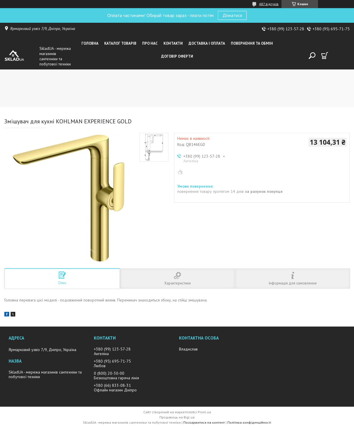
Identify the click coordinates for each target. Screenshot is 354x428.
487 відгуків (269, 4)
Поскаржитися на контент (204, 422)
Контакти (173, 43)
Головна (89, 43)
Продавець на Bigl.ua (177, 417)
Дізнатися (232, 15)
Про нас (150, 43)
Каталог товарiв (120, 43)
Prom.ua (204, 412)
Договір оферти (177, 56)
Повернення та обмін (252, 43)
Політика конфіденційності (249, 422)
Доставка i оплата (207, 43)
